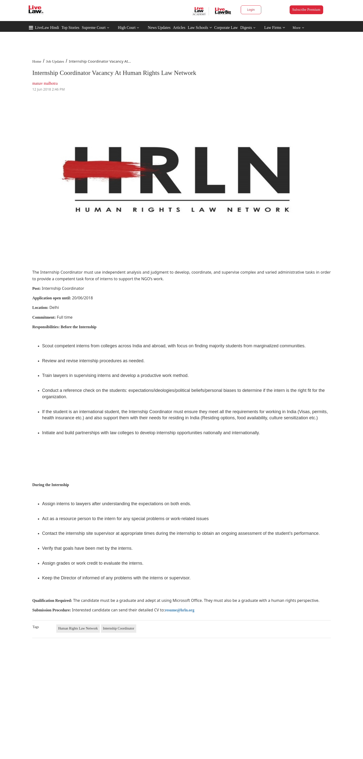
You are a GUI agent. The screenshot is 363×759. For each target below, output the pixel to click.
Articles (179, 27)
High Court (127, 27)
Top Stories (70, 27)
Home (36, 61)
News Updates (159, 27)
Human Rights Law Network (78, 628)
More (298, 28)
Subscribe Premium (306, 10)
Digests (246, 27)
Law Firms (274, 27)
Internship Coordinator (118, 628)
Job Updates (55, 61)
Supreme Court (93, 27)
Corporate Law (226, 27)
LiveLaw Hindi (47, 27)
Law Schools (200, 27)
